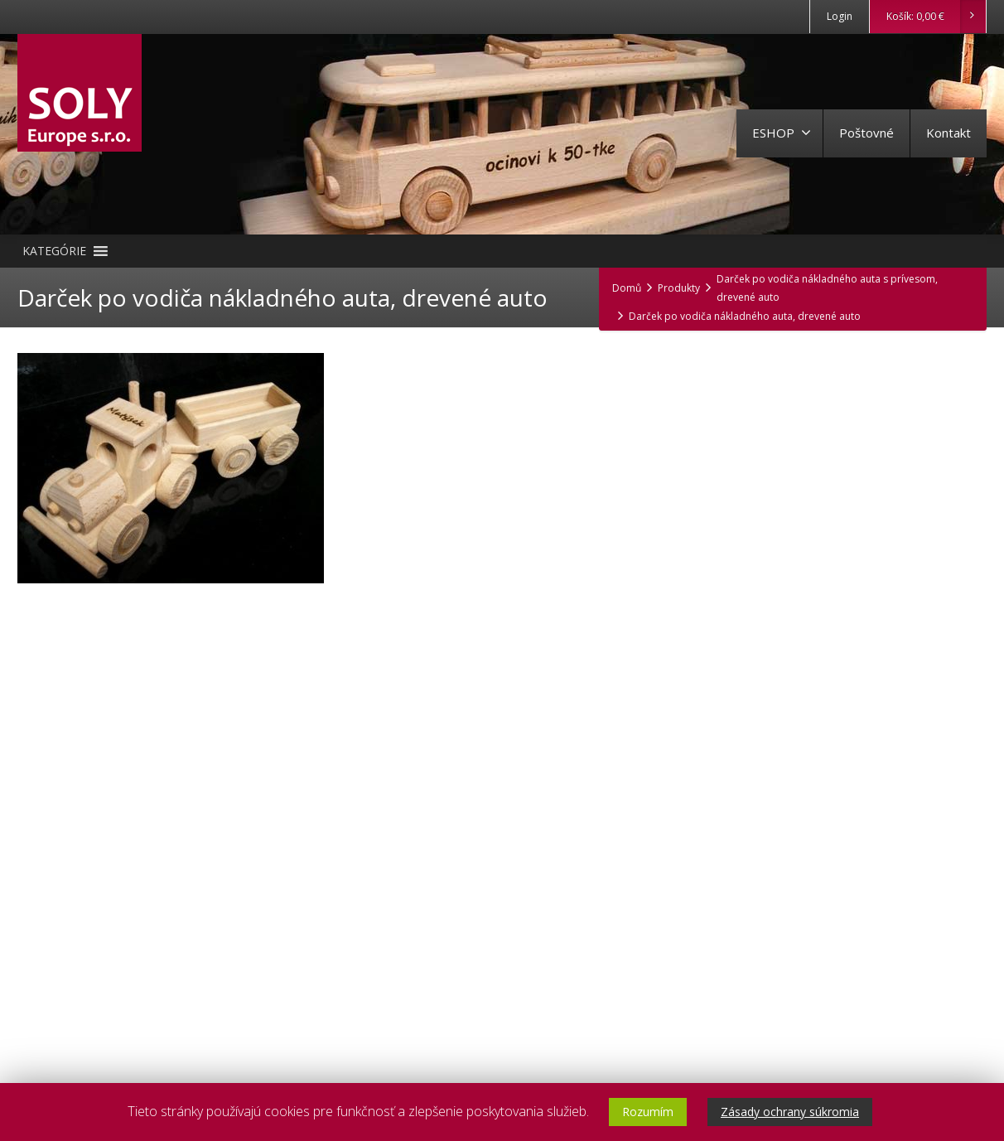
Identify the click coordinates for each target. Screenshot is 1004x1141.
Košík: (935, 16)
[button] (54, 251)
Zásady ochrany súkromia (790, 1111)
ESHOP (781, 132)
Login (839, 16)
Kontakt (948, 132)
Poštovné (866, 132)
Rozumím (647, 1111)
